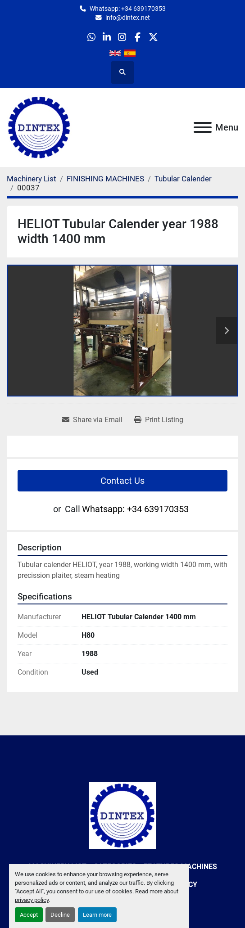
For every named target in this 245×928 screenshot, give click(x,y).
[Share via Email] (92, 419)
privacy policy (32, 899)
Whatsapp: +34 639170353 (128, 8)
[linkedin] (107, 37)
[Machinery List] (31, 178)
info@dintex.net (127, 17)
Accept (29, 914)
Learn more (97, 914)
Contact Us (122, 480)
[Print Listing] (158, 419)
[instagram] (122, 37)
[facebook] (137, 37)
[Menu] (203, 127)
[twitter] (152, 37)
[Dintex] (122, 815)
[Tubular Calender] (183, 178)
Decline (60, 914)
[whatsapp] (91, 37)
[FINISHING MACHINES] (105, 178)
